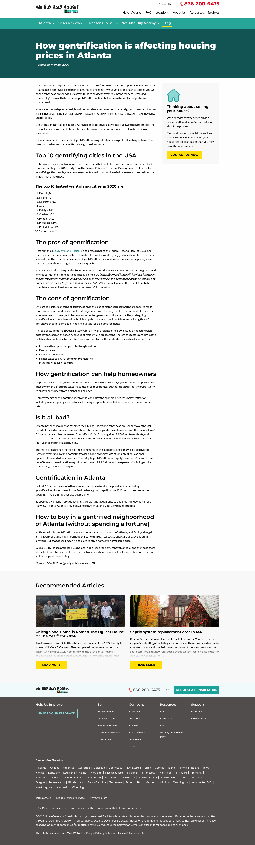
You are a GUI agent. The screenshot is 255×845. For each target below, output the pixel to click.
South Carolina (97, 782)
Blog (167, 23)
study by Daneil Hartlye (67, 250)
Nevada (55, 777)
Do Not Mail (198, 718)
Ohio (184, 777)
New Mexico (111, 777)
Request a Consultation (197, 690)
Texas (129, 782)
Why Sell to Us (106, 718)
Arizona (54, 767)
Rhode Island (76, 782)
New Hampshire (73, 777)
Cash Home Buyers (109, 732)
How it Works (131, 12)
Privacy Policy (98, 797)
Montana (196, 772)
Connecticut (116, 767)
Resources (197, 12)
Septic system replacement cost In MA (166, 632)
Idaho (171, 767)
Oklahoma (197, 777)
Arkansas (68, 767)
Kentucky (54, 772)
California (84, 767)
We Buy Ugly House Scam (172, 734)
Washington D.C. (202, 782)
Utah (139, 782)
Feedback (196, 711)
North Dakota (168, 777)
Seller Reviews (70, 23)
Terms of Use (43, 797)
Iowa (206, 767)
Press (132, 746)
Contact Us (165, 4)
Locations (162, 12)
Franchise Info (137, 732)
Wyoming (78, 787)
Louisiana (69, 772)
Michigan (132, 772)
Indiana (194, 767)
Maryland (96, 772)
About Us (179, 12)
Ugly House (136, 739)
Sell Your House (107, 725)
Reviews (213, 12)
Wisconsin (62, 787)
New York (129, 777)
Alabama (41, 767)
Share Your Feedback (56, 713)
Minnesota (148, 772)
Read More (51, 664)
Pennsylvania (57, 782)
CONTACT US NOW (184, 155)
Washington (180, 782)
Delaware (133, 767)
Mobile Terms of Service (70, 797)
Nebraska (41, 777)
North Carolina (148, 777)
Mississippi (165, 772)
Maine (82, 772)
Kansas (40, 772)
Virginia (165, 782)
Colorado (99, 767)
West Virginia (44, 787)
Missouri (181, 772)
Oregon (40, 782)
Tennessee (115, 782)
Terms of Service (127, 833)
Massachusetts (114, 772)
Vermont (151, 782)
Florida (146, 767)
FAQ (148, 12)
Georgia (159, 767)
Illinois (183, 767)
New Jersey (94, 777)
